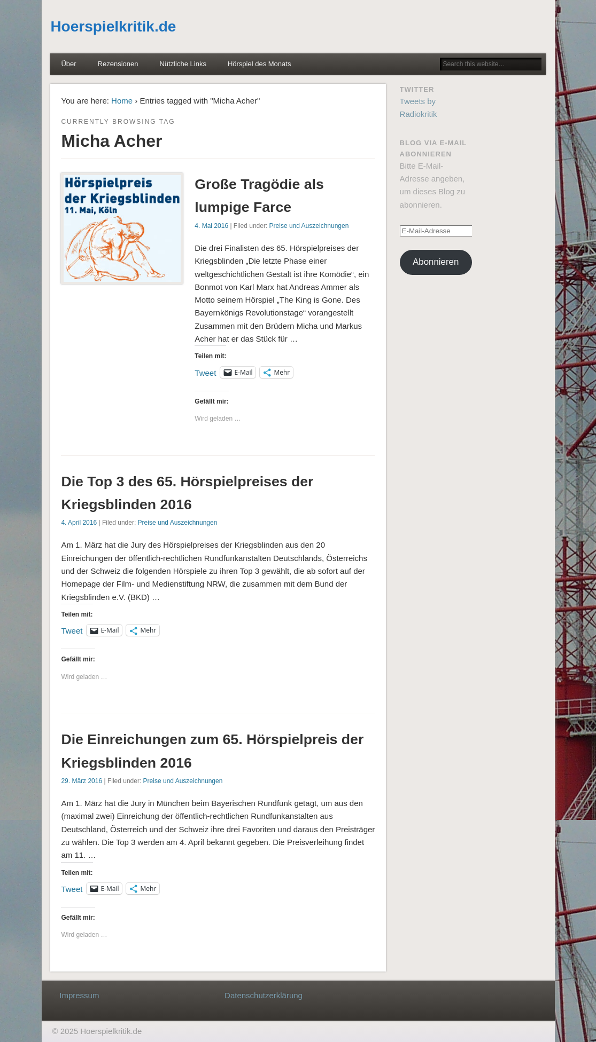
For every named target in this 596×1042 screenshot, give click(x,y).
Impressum (79, 995)
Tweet (205, 372)
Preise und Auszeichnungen (309, 226)
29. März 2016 (81, 781)
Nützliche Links (182, 64)
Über (68, 64)
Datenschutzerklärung (264, 995)
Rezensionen (118, 64)
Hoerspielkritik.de (113, 26)
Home (122, 100)
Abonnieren (436, 262)
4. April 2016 (79, 522)
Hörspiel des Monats (259, 64)
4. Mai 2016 (211, 226)
